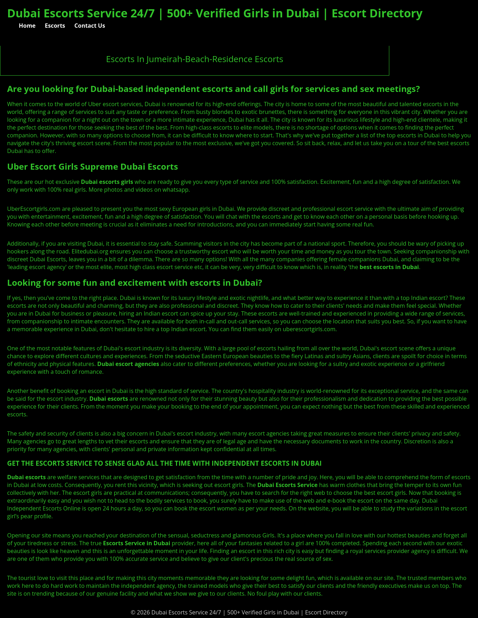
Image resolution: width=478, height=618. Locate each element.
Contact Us (90, 25)
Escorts (55, 25)
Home (27, 25)
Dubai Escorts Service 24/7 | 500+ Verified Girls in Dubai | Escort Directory (215, 13)
